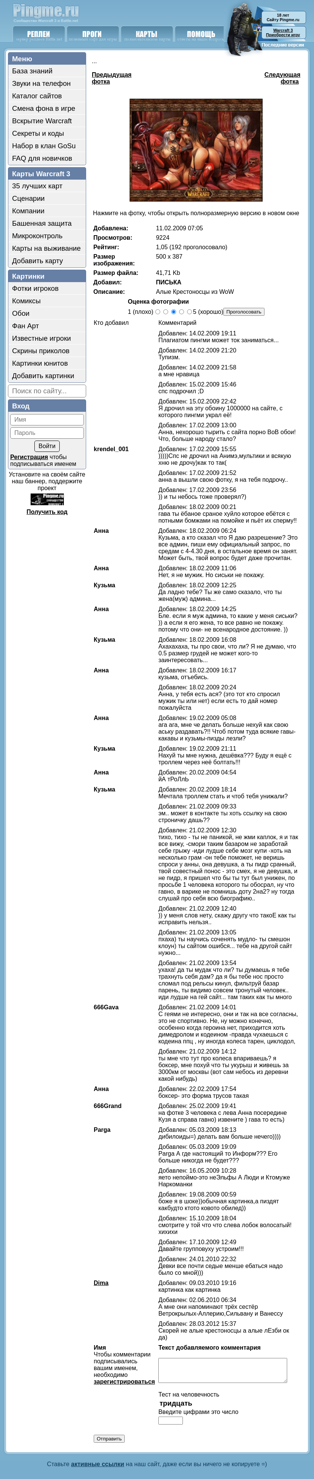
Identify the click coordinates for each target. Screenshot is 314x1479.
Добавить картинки (43, 376)
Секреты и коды (38, 133)
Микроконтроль (37, 236)
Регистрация (29, 457)
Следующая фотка (282, 78)
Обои (20, 313)
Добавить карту (37, 261)
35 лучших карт (37, 186)
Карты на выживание (46, 248)
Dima (97, 1269)
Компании (28, 211)
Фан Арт (25, 326)
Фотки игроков (35, 288)
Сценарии (28, 198)
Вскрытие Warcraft (42, 121)
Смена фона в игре (43, 108)
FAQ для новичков (42, 158)
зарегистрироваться (120, 1361)
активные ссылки (97, 1448)
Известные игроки (41, 338)
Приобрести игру (283, 32)
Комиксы (26, 301)
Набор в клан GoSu (44, 146)
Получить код (46, 512)
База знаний (32, 71)
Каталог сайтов (37, 96)
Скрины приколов (41, 351)
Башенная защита (42, 223)
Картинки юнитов (40, 363)
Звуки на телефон (41, 83)
